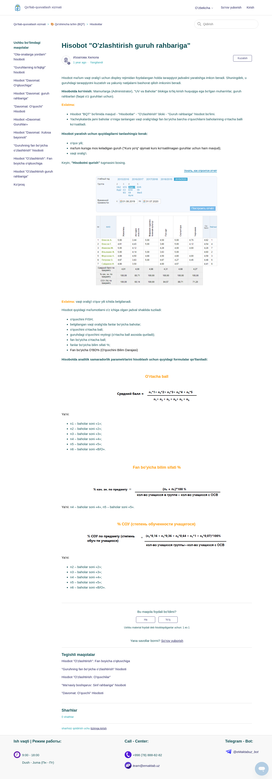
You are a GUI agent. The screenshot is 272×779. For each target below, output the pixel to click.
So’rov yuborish (231, 7)
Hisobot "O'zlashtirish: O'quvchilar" (86, 677)
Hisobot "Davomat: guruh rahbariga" (31, 96)
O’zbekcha (204, 8)
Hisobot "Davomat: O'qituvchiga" (27, 82)
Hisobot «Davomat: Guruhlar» (27, 122)
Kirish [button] (250, 7)
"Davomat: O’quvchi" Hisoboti (28, 109)
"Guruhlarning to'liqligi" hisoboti (30, 69)
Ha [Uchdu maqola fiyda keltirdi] (145, 619)
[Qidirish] (226, 24)
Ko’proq (19, 184)
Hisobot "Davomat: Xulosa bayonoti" (32, 135)
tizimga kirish (99, 728)
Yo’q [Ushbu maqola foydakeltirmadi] (167, 619)
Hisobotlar (96, 24)
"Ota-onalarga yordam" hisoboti (30, 56)
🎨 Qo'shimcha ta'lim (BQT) (68, 24)
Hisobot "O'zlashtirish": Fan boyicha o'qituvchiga (33, 161)
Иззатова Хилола (86, 57)
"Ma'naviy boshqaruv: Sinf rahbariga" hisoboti (94, 685)
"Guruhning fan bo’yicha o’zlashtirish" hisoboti (31, 148)
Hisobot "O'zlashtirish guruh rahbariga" (33, 174)
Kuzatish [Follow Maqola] (242, 58)
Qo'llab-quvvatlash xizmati (30, 24)
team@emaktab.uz (146, 765)
